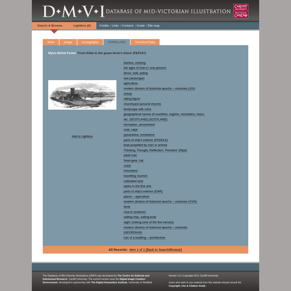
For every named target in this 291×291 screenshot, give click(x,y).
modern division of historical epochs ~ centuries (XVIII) (160, 201)
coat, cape (131, 129)
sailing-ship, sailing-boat (140, 217)
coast (127, 165)
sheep (128, 93)
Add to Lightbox (82, 136)
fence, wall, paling (136, 73)
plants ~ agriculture (136, 196)
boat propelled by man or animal (145, 145)
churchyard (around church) (142, 104)
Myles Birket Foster (62, 53)
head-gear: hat (133, 160)
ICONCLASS (116, 42)
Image (68, 42)
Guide (141, 25)
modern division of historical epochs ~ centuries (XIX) (159, 88)
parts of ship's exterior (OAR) (143, 191)
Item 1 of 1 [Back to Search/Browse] (156, 250)
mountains (131, 170)
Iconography (90, 42)
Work (50, 42)
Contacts (128, 25)
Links (115, 25)
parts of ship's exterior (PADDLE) (146, 140)
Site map (154, 25)
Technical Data (145, 42)
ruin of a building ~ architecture (144, 237)
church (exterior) (135, 212)
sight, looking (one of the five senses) (149, 222)
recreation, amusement (139, 124)
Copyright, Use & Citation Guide (187, 285)
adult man (130, 155)
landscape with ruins (137, 109)
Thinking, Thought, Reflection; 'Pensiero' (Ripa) (155, 150)
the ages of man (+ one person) (145, 67)
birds (127, 206)
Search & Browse (49, 25)
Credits (104, 25)
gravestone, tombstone (139, 134)
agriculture (131, 83)
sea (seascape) (134, 78)
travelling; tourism (135, 176)
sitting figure (132, 98)
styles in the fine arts (137, 186)
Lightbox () (82, 25)
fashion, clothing (135, 62)
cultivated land (133, 181)
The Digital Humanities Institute (109, 282)
